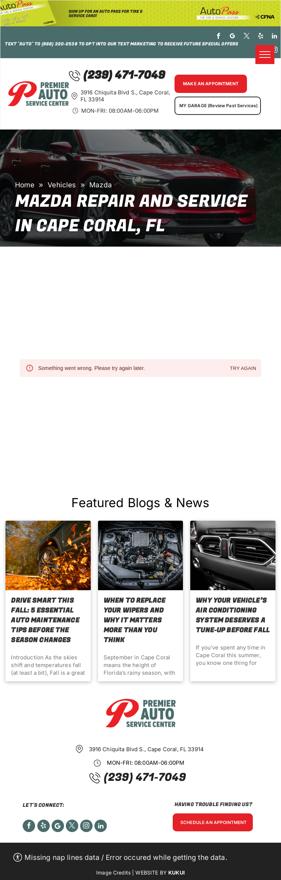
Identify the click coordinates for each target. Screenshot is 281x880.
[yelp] (261, 37)
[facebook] (219, 37)
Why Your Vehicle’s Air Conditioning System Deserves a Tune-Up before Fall (233, 615)
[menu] (264, 54)
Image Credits (113, 872)
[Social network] (58, 827)
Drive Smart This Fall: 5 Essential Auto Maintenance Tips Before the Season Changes (45, 620)
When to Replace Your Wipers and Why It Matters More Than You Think (134, 620)
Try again (243, 368)
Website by (151, 872)
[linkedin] (275, 37)
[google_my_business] (233, 37)
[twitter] (247, 37)
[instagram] (275, 51)
